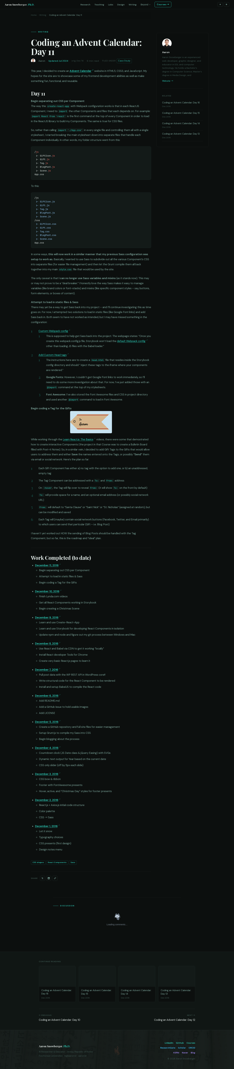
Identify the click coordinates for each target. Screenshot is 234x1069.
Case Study (124, 60)
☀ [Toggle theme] (226, 4)
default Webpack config (131, 341)
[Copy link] (54, 878)
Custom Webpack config (53, 331)
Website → (167, 81)
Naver (185, 1052)
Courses (190, 1043)
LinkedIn (169, 1043)
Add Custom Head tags (53, 355)
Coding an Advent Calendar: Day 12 (174, 1020)
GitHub (180, 1043)
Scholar (182, 1047)
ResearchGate (167, 1047)
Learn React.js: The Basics (78, 439)
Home (34, 15)
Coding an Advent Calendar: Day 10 (59, 1020)
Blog (193, 1052)
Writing (42, 15)
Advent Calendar (80, 71)
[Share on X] (42, 878)
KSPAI (176, 1052)
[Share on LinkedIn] (48, 878)
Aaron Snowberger (19, 4)
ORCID (192, 1047)
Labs (110, 4)
